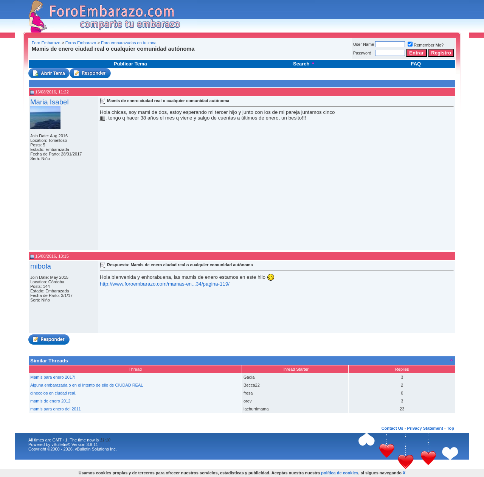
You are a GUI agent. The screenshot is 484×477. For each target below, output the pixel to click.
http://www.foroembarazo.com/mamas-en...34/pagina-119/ (165, 284)
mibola (40, 266)
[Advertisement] (168, 54)
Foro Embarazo (46, 42)
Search (304, 64)
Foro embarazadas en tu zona (129, 42)
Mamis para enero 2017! (52, 377)
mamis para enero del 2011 (55, 409)
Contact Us (392, 428)
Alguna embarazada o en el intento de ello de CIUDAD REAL (86, 385)
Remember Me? (426, 45)
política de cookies (339, 473)
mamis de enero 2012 (50, 401)
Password (362, 53)
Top (450, 428)
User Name (363, 44)
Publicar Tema (130, 64)
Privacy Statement (425, 428)
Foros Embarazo (80, 42)
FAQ (416, 64)
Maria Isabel (49, 102)
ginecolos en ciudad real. (53, 393)
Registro (441, 53)
